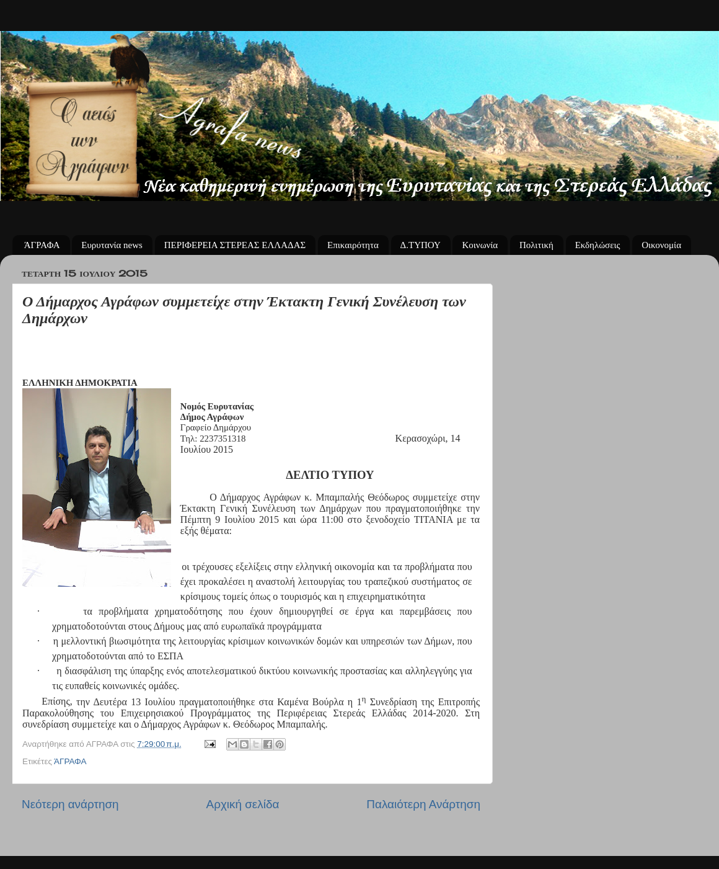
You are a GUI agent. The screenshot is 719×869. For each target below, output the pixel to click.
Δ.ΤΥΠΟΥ (420, 245)
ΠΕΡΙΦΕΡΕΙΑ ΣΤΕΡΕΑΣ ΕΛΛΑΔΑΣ (235, 245)
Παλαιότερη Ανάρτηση (423, 804)
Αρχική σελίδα (243, 804)
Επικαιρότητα (353, 245)
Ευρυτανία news (112, 245)
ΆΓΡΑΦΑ (42, 245)
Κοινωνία (480, 245)
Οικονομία (661, 245)
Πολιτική (536, 245)
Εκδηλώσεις (597, 245)
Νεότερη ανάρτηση (70, 804)
